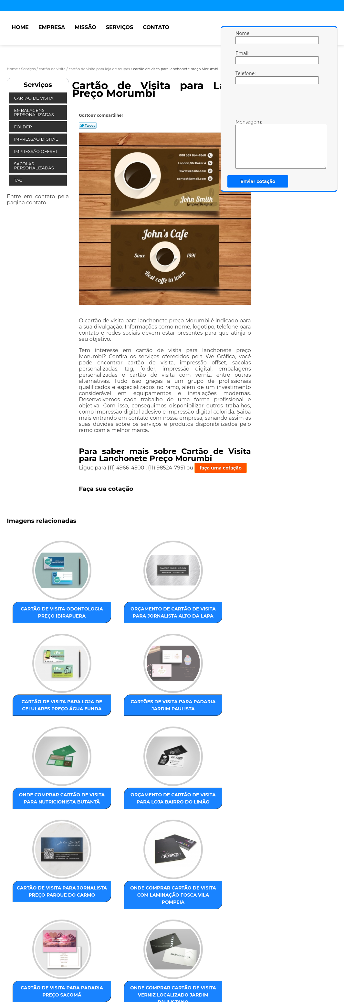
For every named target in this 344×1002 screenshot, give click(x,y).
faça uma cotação (221, 468)
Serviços (119, 27)
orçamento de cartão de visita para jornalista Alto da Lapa (104, 615)
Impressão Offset (36, 151)
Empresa (51, 27)
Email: (241, 57)
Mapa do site (130, 969)
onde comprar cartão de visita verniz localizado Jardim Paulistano (104, 843)
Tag (19, 180)
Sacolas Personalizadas (34, 165)
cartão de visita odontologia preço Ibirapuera (39, 615)
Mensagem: (241, 144)
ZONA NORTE (78, 909)
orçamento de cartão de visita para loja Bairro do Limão (104, 725)
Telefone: (241, 77)
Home (20, 27)
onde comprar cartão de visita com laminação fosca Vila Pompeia (236, 729)
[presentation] (276, 103)
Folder (23, 126)
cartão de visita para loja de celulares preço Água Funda (170, 619)
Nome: (241, 37)
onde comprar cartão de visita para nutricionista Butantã (39, 729)
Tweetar (88, 125)
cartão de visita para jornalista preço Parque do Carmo (170, 725)
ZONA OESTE (110, 909)
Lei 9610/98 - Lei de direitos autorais (127, 946)
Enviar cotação (257, 181)
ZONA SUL (138, 909)
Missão (85, 27)
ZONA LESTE (47, 909)
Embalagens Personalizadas (34, 112)
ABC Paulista (166, 909)
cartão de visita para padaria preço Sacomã (39, 832)
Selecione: (19, 909)
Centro (191, 909)
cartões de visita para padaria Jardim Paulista (236, 615)
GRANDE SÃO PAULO (224, 909)
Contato (156, 27)
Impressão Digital (36, 139)
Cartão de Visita (34, 98)
